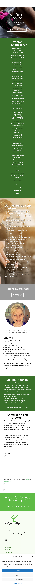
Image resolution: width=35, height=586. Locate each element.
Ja (5, 484)
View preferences (17, 579)
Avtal (22, 583)
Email (5, 473)
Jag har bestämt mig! (17, 29)
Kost (6, 545)
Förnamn (6, 460)
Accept (18, 570)
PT (5, 542)
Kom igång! (17, 295)
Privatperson (8, 453)
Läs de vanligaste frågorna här (17, 506)
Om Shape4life (9, 547)
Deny (17, 575)
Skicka (6, 490)
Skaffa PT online (9, 550)
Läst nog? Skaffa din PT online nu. (17, 189)
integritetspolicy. (7, 481)
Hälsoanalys (8, 552)
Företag (6, 456)
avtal (27, 479)
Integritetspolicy (16, 583)
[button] (32, 556)
